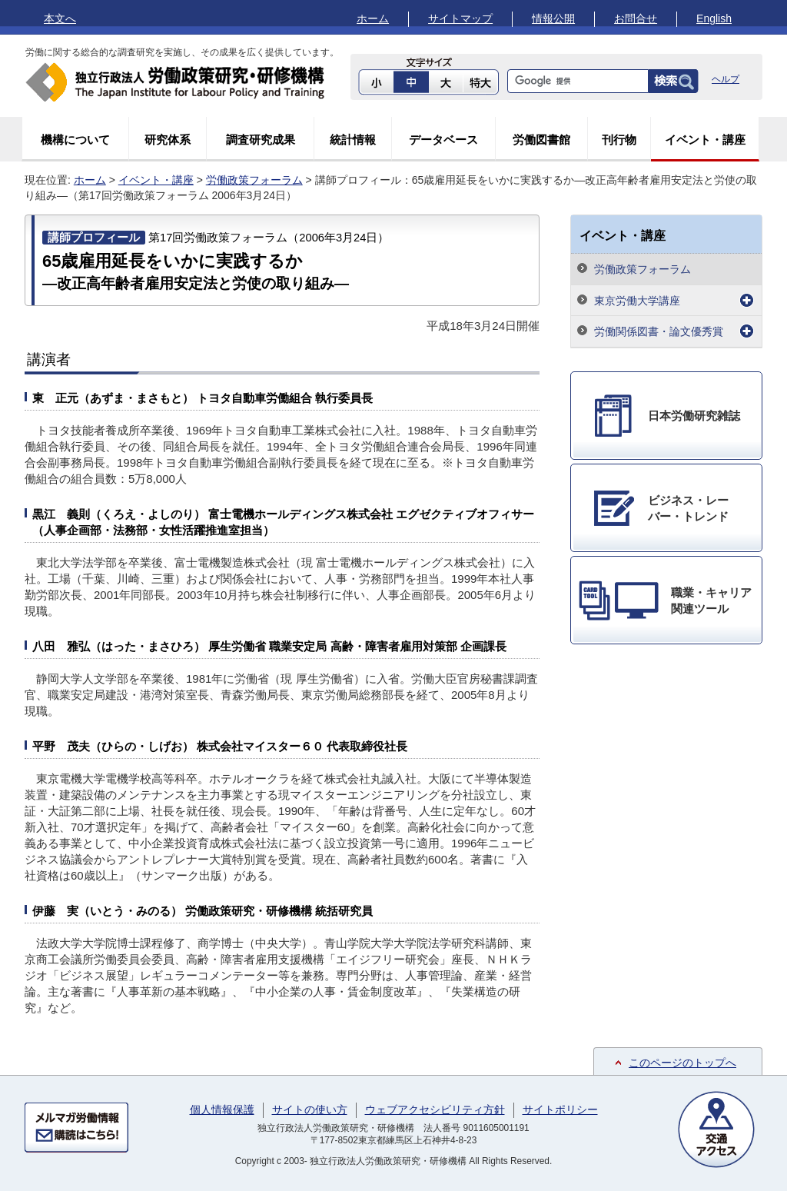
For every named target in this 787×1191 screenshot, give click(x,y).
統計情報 (353, 139)
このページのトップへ (682, 1062)
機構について (75, 139)
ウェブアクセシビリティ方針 (435, 1109)
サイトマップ (460, 18)
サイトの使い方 (309, 1109)
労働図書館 (541, 139)
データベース (443, 139)
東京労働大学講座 (637, 300)
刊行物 (619, 139)
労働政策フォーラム (254, 180)
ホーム (373, 18)
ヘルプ (725, 79)
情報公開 (553, 18)
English (714, 18)
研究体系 (167, 139)
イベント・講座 (705, 139)
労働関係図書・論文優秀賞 (658, 331)
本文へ (60, 18)
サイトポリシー (560, 1109)
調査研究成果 (260, 139)
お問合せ (635, 18)
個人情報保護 (222, 1109)
